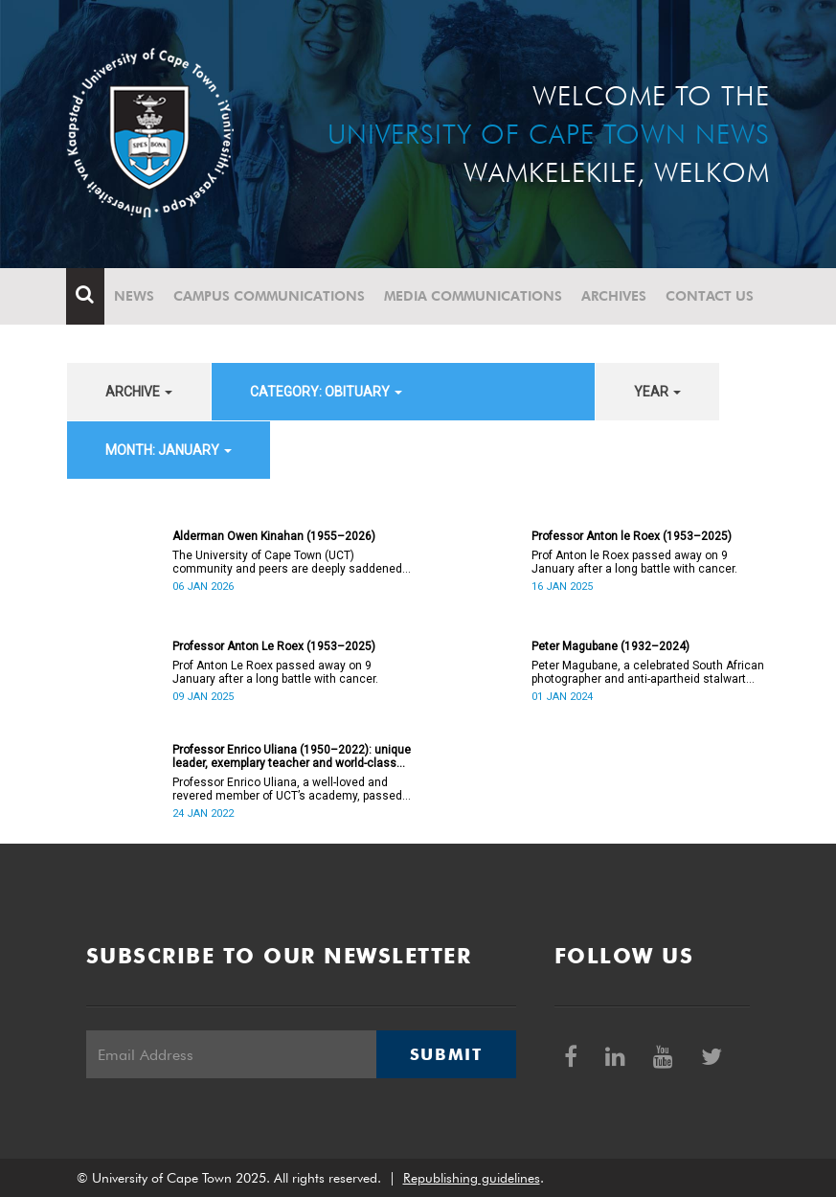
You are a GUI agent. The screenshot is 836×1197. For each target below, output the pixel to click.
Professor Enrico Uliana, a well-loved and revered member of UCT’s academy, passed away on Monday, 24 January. (287, 789)
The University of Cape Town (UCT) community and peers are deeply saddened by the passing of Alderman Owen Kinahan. (287, 562)
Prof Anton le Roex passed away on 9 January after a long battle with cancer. (634, 562)
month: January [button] (168, 450)
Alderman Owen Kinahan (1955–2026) (273, 536)
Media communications (474, 296)
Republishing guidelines (471, 1178)
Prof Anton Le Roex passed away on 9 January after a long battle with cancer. (275, 672)
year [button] (657, 391)
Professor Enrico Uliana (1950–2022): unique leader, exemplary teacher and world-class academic (291, 756)
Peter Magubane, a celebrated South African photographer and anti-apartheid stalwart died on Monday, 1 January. (647, 672)
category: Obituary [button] (326, 391)
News (135, 296)
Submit (446, 1054)
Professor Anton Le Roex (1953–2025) (273, 646)
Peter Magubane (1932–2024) (610, 646)
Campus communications (270, 296)
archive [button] (138, 391)
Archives (614, 296)
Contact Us (711, 296)
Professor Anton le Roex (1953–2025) (631, 536)
